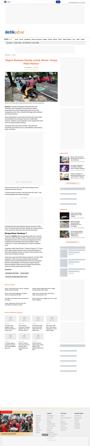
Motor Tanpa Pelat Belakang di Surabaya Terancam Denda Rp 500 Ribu (16, 294)
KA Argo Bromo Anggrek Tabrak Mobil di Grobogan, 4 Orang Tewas (10, 328)
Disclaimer (63, 429)
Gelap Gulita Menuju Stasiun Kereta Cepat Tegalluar (76, 214)
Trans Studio (50, 427)
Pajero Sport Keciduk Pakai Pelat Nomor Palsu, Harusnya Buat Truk (43, 294)
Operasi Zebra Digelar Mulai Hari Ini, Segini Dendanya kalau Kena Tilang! (43, 289)
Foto (67, 39)
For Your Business (51, 436)
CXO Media (77, 427)
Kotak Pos (63, 421)
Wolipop (38, 421)
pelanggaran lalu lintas (12, 273)
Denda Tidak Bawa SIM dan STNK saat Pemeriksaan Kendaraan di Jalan (15, 304)
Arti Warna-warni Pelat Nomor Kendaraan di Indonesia (17, 299)
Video (71, 39)
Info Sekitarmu (26, 42)
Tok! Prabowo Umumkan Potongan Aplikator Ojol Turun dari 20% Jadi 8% (24, 328)
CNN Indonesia (77, 415)
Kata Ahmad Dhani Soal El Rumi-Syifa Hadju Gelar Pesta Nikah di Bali (37, 328)
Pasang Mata (50, 417)
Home (10, 39)
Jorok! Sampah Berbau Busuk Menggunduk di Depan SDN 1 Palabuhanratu (77, 233)
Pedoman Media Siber (66, 417)
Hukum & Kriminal (30, 39)
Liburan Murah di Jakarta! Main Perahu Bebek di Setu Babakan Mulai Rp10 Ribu (38, 346)
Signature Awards (51, 423)
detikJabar (7, 54)
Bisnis (54, 39)
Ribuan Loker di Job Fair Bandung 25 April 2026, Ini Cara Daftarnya (78, 158)
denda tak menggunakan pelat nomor (16, 276)
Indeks (76, 39)
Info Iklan (63, 425)
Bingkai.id (49, 429)
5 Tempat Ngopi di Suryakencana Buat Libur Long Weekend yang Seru (10, 345)
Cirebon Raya (17, 42)
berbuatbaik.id (50, 415)
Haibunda (76, 419)
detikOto (14, 236)
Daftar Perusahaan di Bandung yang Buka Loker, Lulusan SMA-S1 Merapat (78, 175)
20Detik (37, 425)
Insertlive (76, 421)
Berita (15, 39)
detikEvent (49, 421)
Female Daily (77, 425)
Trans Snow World (51, 425)
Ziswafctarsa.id (50, 432)
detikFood (38, 417)
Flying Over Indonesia (52, 434)
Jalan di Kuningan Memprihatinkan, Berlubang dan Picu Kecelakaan (76, 224)
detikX (37, 423)
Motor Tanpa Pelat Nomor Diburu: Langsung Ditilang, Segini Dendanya (17, 289)
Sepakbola (21, 39)
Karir (62, 419)
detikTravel (38, 415)
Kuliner (49, 39)
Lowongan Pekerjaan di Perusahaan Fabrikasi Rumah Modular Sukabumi (78, 167)
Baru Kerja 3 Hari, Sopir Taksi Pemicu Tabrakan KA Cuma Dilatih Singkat (51, 328)
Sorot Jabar (35, 42)
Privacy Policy (64, 427)
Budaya (39, 39)
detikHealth (38, 419)
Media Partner (64, 423)
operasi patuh (25, 273)
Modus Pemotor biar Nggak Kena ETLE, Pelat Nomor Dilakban (44, 299)
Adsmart (49, 419)
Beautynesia (77, 423)
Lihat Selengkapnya (72, 183)
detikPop (38, 432)
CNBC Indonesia (78, 417)
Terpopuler (9, 42)
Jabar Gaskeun (61, 39)
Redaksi (62, 415)
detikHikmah (38, 429)
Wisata (44, 39)
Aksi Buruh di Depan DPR (8, 434)
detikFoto (38, 427)
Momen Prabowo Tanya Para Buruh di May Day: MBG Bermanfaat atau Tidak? (24, 346)
